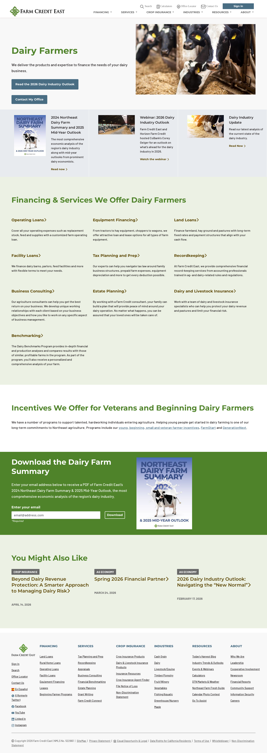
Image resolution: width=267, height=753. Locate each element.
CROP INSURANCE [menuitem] (159, 12)
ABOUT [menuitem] (246, 12)
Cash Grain (160, 656)
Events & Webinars (203, 669)
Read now (59, 169)
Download (115, 515)
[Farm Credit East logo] (37, 11)
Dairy (157, 662)
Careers (235, 700)
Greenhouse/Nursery (166, 700)
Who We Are (237, 656)
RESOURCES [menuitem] (220, 12)
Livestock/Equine (164, 669)
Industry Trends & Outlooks (207, 662)
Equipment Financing (115, 220)
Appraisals (84, 669)
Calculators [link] (164, 7)
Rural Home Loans (50, 662)
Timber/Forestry (163, 675)
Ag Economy (105, 572)
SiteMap (82, 740)
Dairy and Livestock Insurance (205, 291)
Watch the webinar (154, 159)
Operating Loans (28, 220)
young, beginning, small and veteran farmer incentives (159, 428)
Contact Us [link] (209, 6)
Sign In (15, 664)
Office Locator (19, 676)
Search (15, 670)
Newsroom (236, 675)
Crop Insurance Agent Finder (132, 679)
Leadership (237, 662)
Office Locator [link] (186, 7)
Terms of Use (202, 740)
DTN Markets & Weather (205, 681)
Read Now (237, 146)
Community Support (242, 688)
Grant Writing (85, 694)
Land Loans (186, 220)
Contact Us (17, 682)
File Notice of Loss (127, 686)
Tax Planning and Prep (116, 255)
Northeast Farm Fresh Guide (208, 688)
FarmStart (208, 428)
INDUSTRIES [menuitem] (192, 12)
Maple (157, 707)
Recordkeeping (190, 255)
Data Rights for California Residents (171, 740)
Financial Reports (240, 681)
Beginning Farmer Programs (56, 694)
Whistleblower (220, 740)
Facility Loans (26, 255)
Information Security (242, 694)
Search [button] (146, 7)
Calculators (198, 675)
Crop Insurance (25, 572)
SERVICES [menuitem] (128, 12)
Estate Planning (109, 291)
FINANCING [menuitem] (101, 12)
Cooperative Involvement (245, 669)
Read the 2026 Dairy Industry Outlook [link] (45, 84)
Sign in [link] (238, 6)
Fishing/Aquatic (163, 694)
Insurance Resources (128, 673)
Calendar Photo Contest (206, 694)
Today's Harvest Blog (204, 656)
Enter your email (25, 507)
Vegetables (160, 688)
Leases (44, 688)
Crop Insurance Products (130, 656)
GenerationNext (234, 428)
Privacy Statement (100, 740)
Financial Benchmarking (92, 681)
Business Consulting (32, 291)
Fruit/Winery (161, 681)
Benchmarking (27, 335)
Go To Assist (199, 700)
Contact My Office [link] (29, 99)
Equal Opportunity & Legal (130, 740)
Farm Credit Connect (90, 700)
